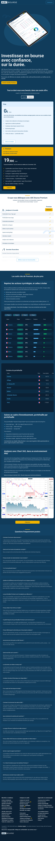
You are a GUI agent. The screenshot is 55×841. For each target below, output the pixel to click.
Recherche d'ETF (5, 815)
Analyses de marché (24, 800)
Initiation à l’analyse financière (45, 805)
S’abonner (9, 187)
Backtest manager (24, 803)
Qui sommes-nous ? (32, 829)
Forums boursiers (42, 802)
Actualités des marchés (7, 802)
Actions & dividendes (6, 800)
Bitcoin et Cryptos (6, 805)
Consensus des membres (44, 800)
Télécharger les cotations (7, 820)
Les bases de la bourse (43, 813)
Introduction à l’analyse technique (45, 807)
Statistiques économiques (8, 818)
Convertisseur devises (7, 807)
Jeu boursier (41, 808)
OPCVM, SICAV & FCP (7, 811)
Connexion (49, 2)
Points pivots (23, 813)
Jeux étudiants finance (43, 811)
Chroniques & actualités (25, 808)
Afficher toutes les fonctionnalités (27, 260)
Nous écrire (4, 829)
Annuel (24, 97)
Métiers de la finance (43, 816)
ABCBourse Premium (25, 802)
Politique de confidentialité (21, 829)
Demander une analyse (25, 810)
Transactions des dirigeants (26, 820)
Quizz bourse (41, 818)
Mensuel (31, 97)
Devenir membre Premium (9, 82)
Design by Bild (11, 829)
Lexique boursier (42, 815)
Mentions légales (22, 826)
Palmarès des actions (7, 813)
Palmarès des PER (24, 814)
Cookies (40, 820)
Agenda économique (6, 803)
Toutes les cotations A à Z (8, 821)
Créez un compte (9, 141)
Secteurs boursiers (6, 816)
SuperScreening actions (25, 816)
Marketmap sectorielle (7, 808)
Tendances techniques (25, 818)
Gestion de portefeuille (43, 803)
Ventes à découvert (24, 821)
